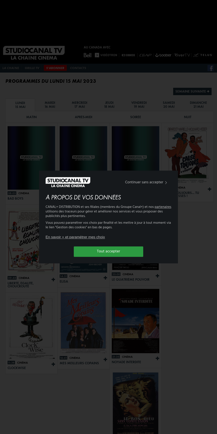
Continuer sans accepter (147, 182)
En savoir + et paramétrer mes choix (75, 237)
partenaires (163, 207)
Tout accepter (108, 251)
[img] (166, 182)
